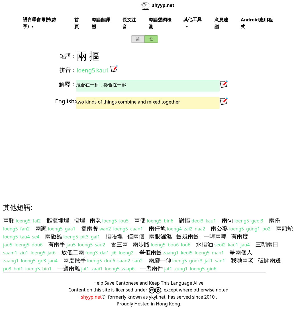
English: (65, 101)
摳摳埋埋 (57, 220)
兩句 (227, 220)
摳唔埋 (114, 236)
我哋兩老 (242, 260)
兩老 (95, 220)
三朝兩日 (267, 244)
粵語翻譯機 (101, 23)
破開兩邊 (269, 260)
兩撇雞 (53, 236)
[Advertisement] (149, 151)
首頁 (76, 23)
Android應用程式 (256, 23)
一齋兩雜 (68, 268)
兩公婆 (219, 228)
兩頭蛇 (284, 228)
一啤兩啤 (215, 236)
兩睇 (9, 220)
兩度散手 (74, 260)
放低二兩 (72, 252)
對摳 (184, 220)
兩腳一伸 (159, 260)
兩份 (274, 220)
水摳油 (204, 244)
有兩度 (239, 236)
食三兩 (119, 244)
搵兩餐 (89, 228)
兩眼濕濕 (160, 236)
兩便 (140, 220)
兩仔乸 (157, 228)
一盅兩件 (151, 268)
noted (222, 290)
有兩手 (56, 244)
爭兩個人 (241, 252)
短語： (68, 56)
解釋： (67, 84)
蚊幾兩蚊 (187, 236)
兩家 (41, 228)
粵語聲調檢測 (160, 23)
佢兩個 (135, 236)
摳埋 (79, 220)
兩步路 (141, 244)
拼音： (68, 70)
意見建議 (221, 23)
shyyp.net (91, 297)
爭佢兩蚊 (150, 252)
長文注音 (129, 23)
